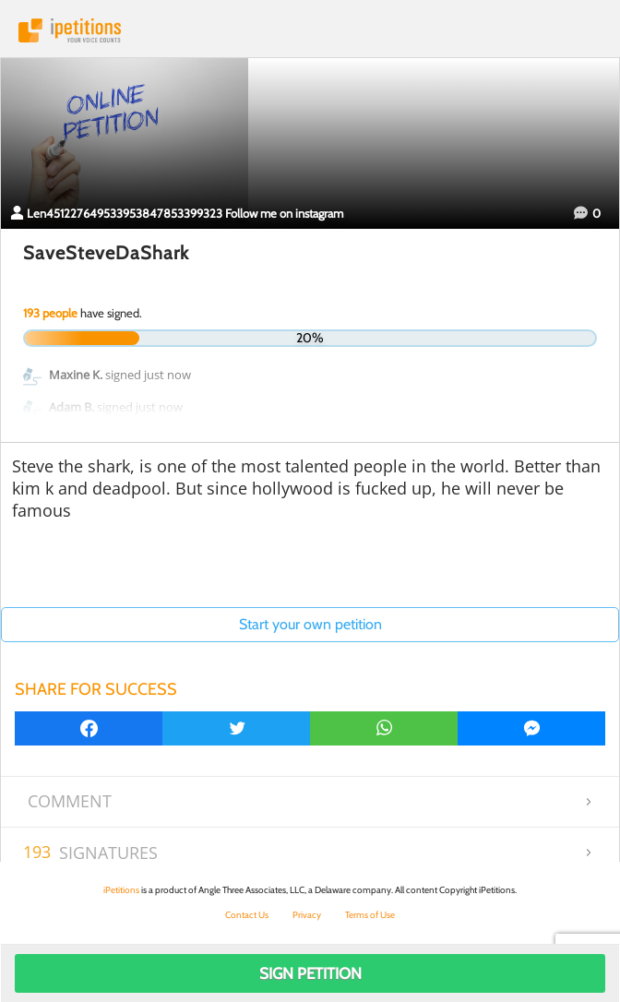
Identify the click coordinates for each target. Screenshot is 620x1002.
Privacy (306, 915)
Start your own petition (310, 624)
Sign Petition (310, 973)
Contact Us (246, 915)
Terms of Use (370, 915)
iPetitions (310, 30)
